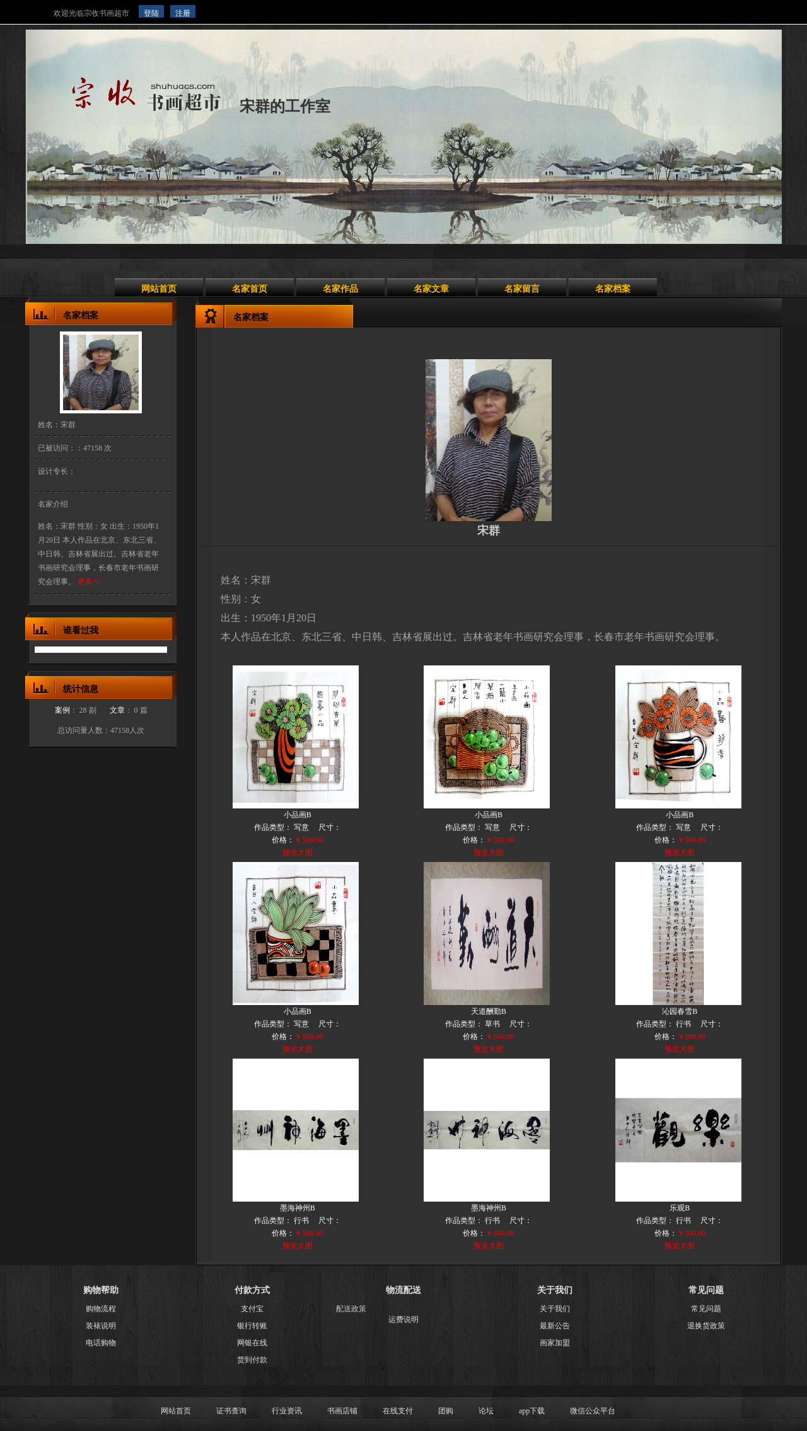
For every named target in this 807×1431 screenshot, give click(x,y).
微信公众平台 (592, 1410)
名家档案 (612, 289)
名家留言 (522, 289)
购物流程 (101, 1308)
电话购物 (101, 1342)
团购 (445, 1410)
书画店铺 (342, 1410)
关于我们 (555, 1308)
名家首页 (249, 289)
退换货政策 (706, 1325)
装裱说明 (101, 1325)
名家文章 (431, 289)
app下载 (532, 1410)
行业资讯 (287, 1410)
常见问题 (706, 1308)
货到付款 (252, 1359)
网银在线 (252, 1342)
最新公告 (555, 1325)
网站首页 (159, 289)
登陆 (151, 13)
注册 (182, 13)
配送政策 (351, 1308)
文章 (117, 710)
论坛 (486, 1410)
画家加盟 (555, 1342)
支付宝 (252, 1308)
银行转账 (252, 1325)
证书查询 (231, 1410)
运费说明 (403, 1319)
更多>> (90, 581)
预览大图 (297, 852)
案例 (62, 710)
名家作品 (340, 289)
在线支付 (398, 1410)
